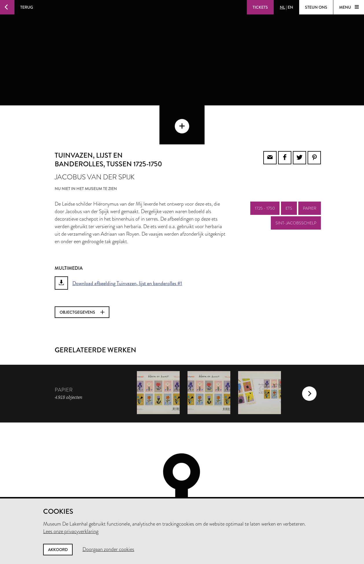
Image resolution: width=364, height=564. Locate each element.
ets (289, 177)
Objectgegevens (82, 281)
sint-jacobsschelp (295, 192)
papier (309, 177)
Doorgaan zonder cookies (108, 549)
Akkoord (58, 549)
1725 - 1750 (265, 177)
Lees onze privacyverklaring (70, 531)
